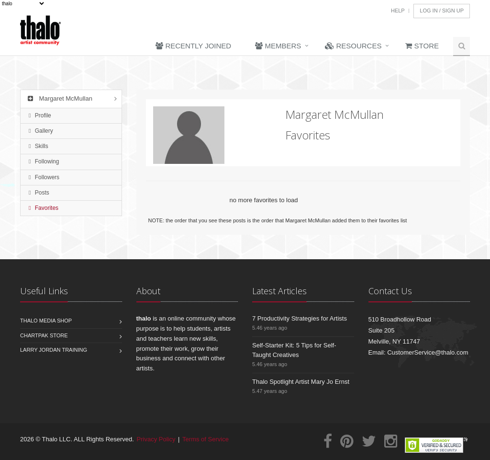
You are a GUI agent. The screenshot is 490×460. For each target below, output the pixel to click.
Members (278, 46)
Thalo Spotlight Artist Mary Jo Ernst (300, 381)
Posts (39, 192)
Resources (353, 46)
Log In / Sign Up (442, 10)
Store (422, 46)
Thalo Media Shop (46, 320)
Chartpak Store (44, 335)
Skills (38, 146)
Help (398, 10)
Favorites (43, 208)
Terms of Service (205, 439)
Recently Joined (193, 46)
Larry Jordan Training (53, 350)
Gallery (41, 130)
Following (44, 161)
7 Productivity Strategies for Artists (299, 318)
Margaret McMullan (58, 98)
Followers (44, 177)
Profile (40, 115)
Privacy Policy (156, 439)
